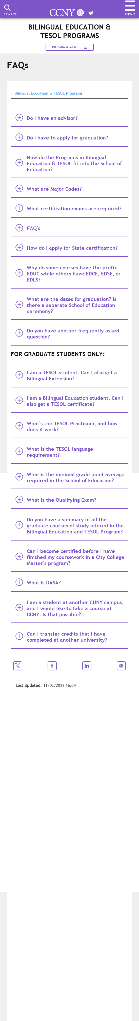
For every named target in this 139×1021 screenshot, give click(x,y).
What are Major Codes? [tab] (48, 188)
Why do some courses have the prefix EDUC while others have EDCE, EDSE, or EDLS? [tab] (68, 273)
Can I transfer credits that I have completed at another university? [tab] (61, 637)
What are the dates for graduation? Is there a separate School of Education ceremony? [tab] (65, 305)
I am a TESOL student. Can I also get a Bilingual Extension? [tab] (66, 375)
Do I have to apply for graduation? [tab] (61, 137)
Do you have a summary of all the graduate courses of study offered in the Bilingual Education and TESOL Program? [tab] (69, 525)
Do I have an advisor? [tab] (46, 118)
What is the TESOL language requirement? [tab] (54, 452)
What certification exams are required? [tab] (68, 208)
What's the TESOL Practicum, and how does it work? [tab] (66, 426)
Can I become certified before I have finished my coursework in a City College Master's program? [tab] (69, 557)
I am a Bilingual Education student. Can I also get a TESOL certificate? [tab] (69, 401)
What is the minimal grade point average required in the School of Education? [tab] (70, 477)
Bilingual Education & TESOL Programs (49, 93)
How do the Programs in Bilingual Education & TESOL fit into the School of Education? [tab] (68, 163)
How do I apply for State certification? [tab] (66, 247)
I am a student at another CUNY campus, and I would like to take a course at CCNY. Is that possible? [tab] (69, 608)
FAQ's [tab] (27, 228)
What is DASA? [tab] (38, 582)
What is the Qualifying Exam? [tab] (55, 499)
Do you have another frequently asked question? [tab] (67, 333)
